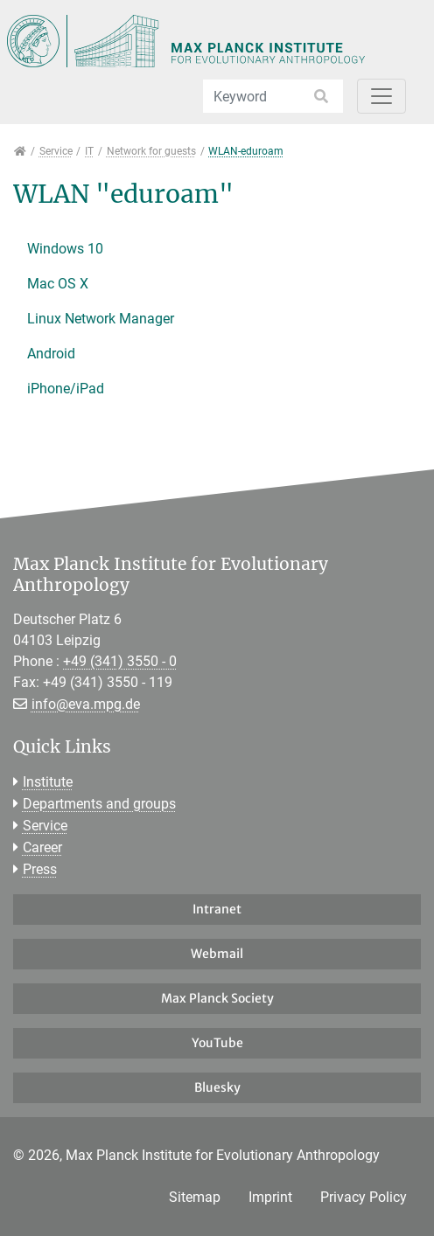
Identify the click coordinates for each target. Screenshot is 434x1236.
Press (40, 869)
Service (45, 825)
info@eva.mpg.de (86, 704)
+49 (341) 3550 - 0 (120, 661)
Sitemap (194, 1197)
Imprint (270, 1197)
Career (42, 847)
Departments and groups (99, 803)
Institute (48, 782)
